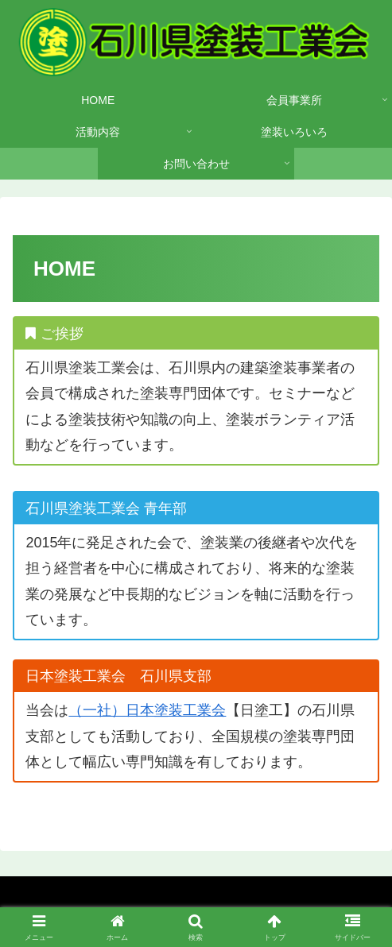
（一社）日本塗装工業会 (147, 710)
